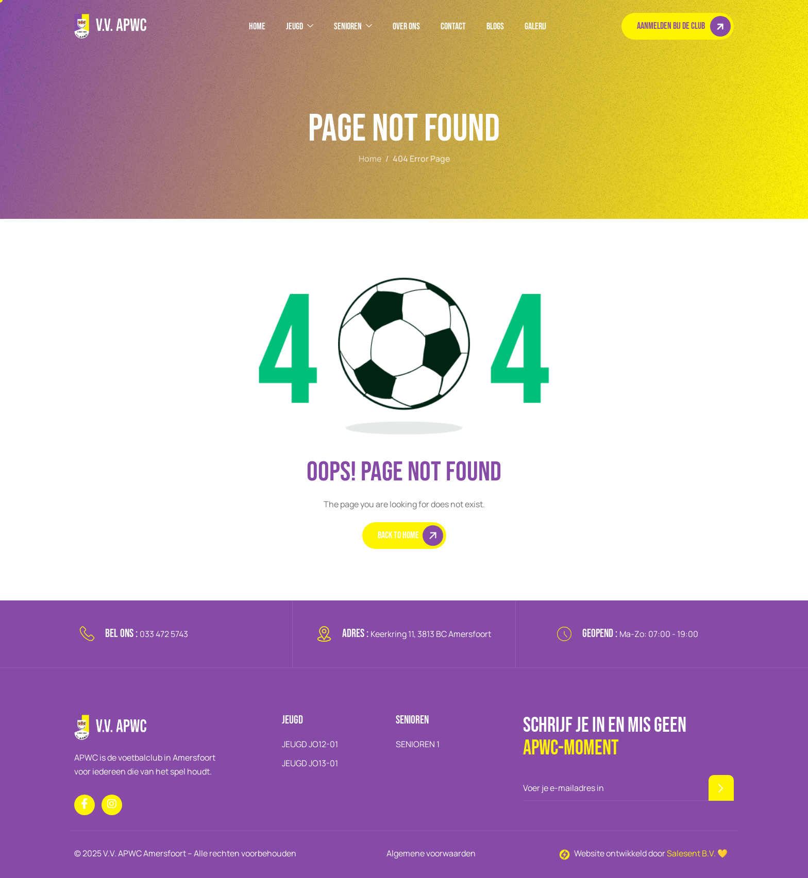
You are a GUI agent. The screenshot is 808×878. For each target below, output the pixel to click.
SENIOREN (353, 26)
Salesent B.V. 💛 (697, 853)
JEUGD (299, 26)
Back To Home (410, 535)
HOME (257, 26)
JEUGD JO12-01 (310, 744)
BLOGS (495, 26)
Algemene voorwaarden (431, 853)
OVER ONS (406, 26)
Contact (453, 26)
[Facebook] (84, 805)
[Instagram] (112, 805)
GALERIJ (535, 26)
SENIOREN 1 (418, 744)
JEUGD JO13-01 (310, 763)
